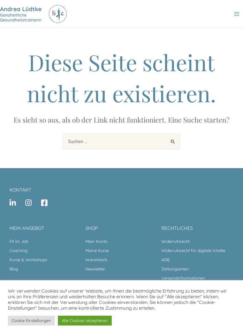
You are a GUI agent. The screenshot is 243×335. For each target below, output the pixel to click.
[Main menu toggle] (236, 13)
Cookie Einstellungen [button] (31, 320)
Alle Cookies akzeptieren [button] (85, 320)
